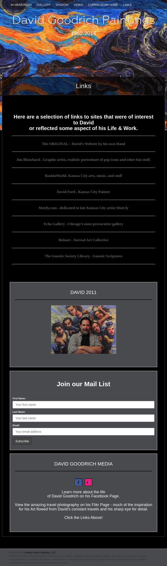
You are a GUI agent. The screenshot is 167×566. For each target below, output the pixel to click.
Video (78, 5)
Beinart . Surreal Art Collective (83, 239)
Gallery (44, 5)
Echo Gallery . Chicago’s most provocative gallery (83, 223)
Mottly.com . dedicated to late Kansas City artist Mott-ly (84, 207)
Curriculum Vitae (103, 5)
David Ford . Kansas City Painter (83, 191)
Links (127, 5)
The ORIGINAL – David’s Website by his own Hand (83, 144)
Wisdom (62, 5)
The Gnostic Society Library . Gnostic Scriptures (83, 255)
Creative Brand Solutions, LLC (39, 551)
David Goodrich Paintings (83, 20)
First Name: (19, 397)
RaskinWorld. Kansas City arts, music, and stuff (83, 175)
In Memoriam (21, 5)
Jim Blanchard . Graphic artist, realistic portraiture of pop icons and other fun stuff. (83, 159)
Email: (16, 424)
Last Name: (19, 410)
